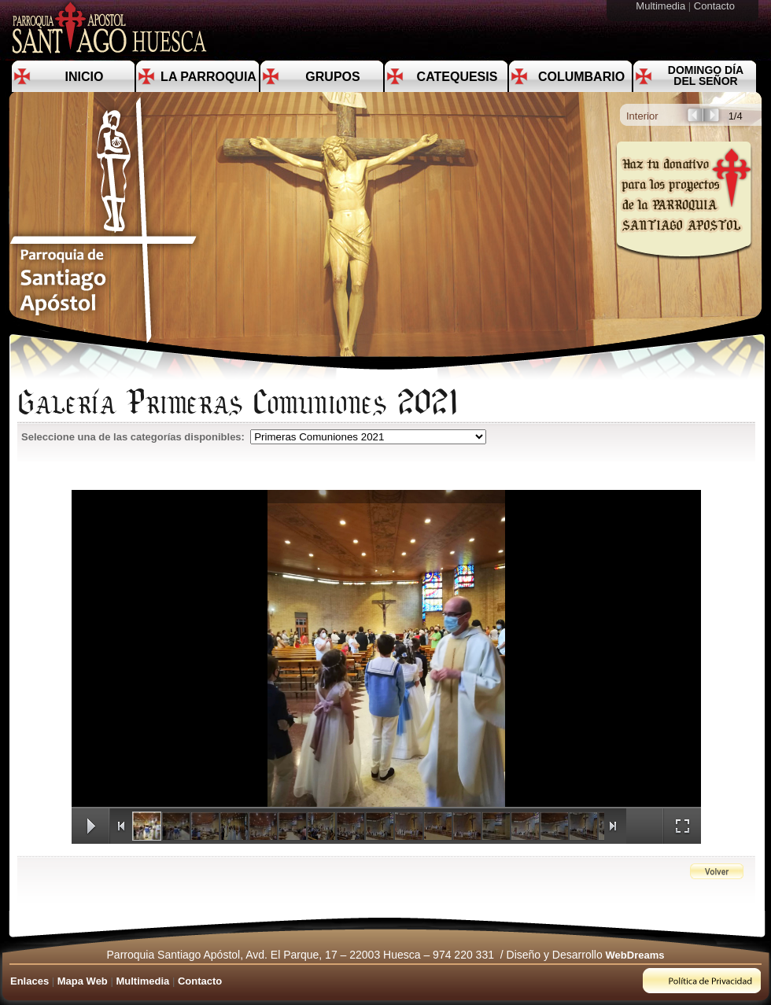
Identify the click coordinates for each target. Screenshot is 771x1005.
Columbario (581, 76)
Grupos (332, 76)
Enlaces (29, 981)
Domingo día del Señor (705, 75)
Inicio (84, 76)
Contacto (716, 6)
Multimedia (662, 6)
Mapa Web (82, 981)
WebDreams (635, 955)
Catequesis (457, 76)
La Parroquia (208, 76)
